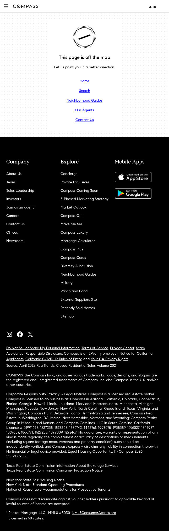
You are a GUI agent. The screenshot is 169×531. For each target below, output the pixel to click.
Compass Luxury (74, 232)
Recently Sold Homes (78, 308)
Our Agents (84, 110)
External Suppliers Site (79, 299)
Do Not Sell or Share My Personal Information (43, 348)
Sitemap (67, 316)
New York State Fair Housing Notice (35, 480)
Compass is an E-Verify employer (91, 353)
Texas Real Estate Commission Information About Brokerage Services (62, 465)
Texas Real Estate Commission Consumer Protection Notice (54, 470)
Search (84, 91)
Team (10, 182)
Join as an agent (20, 207)
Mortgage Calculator (78, 241)
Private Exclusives (75, 182)
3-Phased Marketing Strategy (84, 199)
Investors (13, 199)
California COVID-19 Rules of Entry (53, 359)
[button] (6, 6)
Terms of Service (94, 348)
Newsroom (14, 241)
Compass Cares (73, 257)
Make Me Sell (72, 224)
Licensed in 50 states (25, 518)
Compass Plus (72, 249)
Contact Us (84, 120)
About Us (13, 174)
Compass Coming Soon (79, 190)
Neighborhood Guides (84, 100)
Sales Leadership (20, 190)
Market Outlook (73, 207)
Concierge (69, 174)
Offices (12, 232)
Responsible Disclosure (43, 353)
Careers (12, 216)
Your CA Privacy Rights (109, 359)
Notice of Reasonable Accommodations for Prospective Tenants (58, 489)
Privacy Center (122, 348)
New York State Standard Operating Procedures (45, 485)
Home (84, 81)
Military (67, 283)
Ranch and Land (74, 291)
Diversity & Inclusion (77, 266)
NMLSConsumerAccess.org (94, 513)
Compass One (72, 216)
